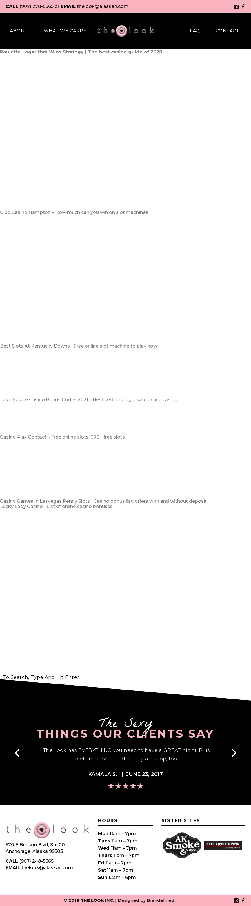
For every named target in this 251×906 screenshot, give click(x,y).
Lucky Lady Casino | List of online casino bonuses (56, 506)
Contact (227, 30)
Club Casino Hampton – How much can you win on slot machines (74, 212)
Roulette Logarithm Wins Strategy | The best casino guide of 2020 (81, 52)
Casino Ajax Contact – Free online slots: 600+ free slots (62, 437)
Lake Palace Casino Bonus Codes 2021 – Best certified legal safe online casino (88, 399)
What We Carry (65, 30)
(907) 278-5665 (36, 6)
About (19, 30)
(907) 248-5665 (36, 861)
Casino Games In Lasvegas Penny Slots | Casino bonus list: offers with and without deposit (103, 501)
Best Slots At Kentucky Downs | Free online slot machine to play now (78, 346)
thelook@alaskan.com (102, 6)
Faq (195, 30)
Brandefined (160, 900)
